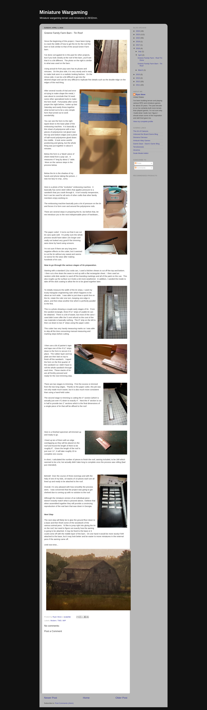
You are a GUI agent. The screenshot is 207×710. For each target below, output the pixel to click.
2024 (138, 31)
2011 (138, 85)
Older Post (121, 697)
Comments (140, 168)
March (141, 70)
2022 (138, 38)
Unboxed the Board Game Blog (145, 134)
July (140, 51)
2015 (138, 74)
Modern (53, 621)
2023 (138, 34)
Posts (138, 163)
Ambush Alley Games (141, 141)
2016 (138, 48)
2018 (138, 41)
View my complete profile (143, 121)
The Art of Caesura (140, 131)
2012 (138, 81)
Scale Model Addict (140, 153)
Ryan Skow (140, 94)
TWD (59, 621)
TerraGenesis (138, 147)
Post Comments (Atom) (64, 703)
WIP (64, 621)
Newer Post (50, 697)
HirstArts (136, 150)
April (140, 55)
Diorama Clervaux (140, 137)
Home (86, 697)
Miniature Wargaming (63, 12)
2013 (138, 78)
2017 (138, 45)
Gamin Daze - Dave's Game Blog (146, 144)
